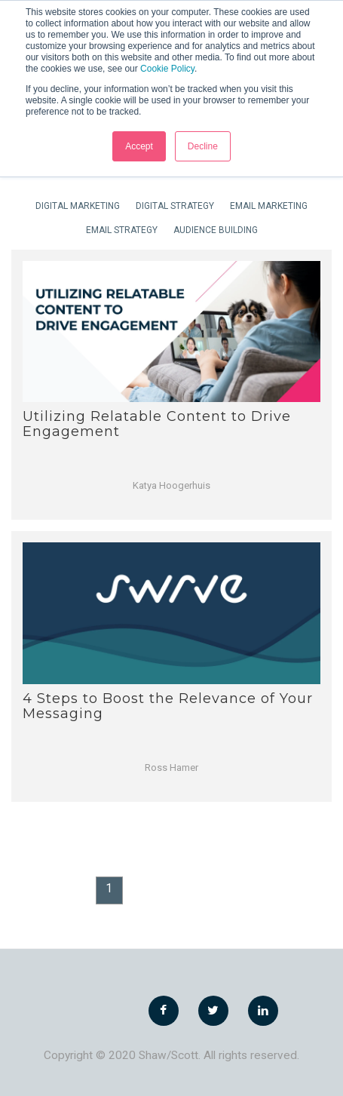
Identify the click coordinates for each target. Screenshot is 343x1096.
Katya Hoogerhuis (171, 485)
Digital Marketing (77, 206)
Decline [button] (203, 146)
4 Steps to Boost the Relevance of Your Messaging (168, 706)
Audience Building (215, 230)
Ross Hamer (171, 767)
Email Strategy (122, 230)
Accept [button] (139, 146)
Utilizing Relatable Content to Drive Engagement (157, 424)
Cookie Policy (167, 68)
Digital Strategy (175, 206)
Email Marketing (269, 206)
